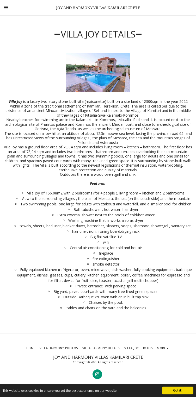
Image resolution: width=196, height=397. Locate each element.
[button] (5, 7)
